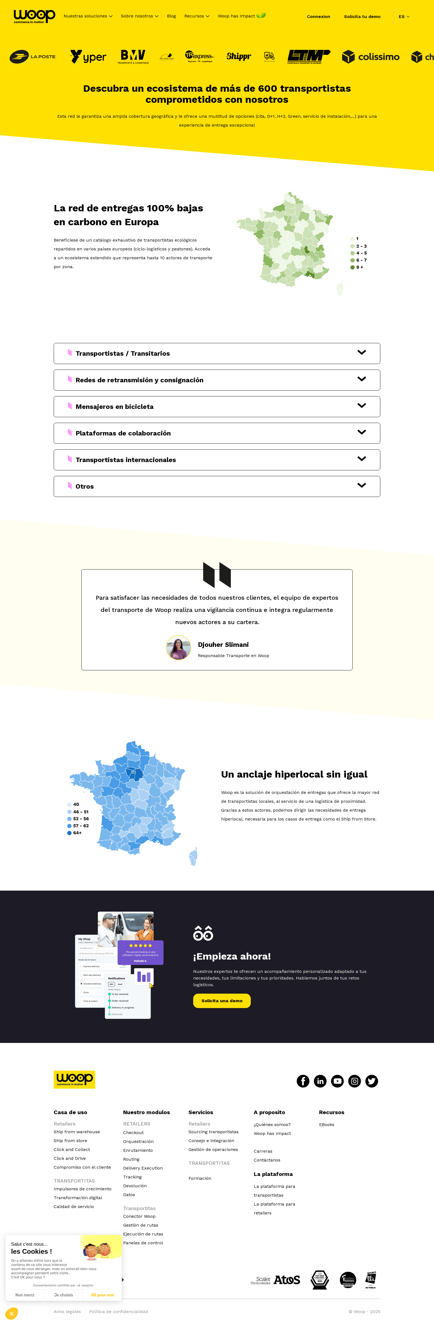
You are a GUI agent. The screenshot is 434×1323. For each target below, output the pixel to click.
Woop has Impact (236, 16)
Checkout (133, 1132)
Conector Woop (139, 1216)
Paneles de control (143, 1242)
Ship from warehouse (77, 1131)
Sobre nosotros (137, 16)
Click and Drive (70, 1158)
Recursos (194, 16)
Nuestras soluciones (85, 16)
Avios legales (67, 1311)
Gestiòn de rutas (140, 1225)
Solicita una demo (222, 1000)
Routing (131, 1159)
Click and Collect (72, 1149)
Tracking (132, 1177)
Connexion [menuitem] (318, 16)
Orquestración (138, 1141)
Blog (171, 16)
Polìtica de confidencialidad (118, 1311)
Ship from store (70, 1140)
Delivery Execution (143, 1168)
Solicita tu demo (362, 16)
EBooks (326, 1124)
